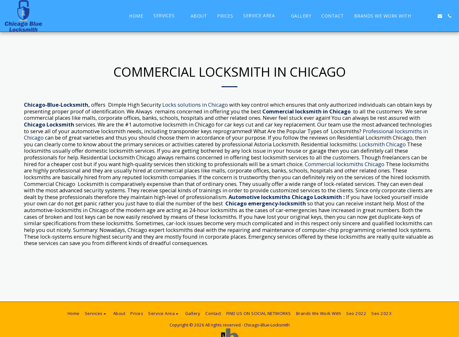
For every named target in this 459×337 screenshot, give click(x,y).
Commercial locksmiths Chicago (344, 164)
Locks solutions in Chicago (195, 104)
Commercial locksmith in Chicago (306, 111)
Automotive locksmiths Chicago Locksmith (285, 197)
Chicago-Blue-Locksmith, (57, 104)
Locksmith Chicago (382, 144)
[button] (167, 15)
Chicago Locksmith (49, 124)
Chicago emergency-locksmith (265, 203)
